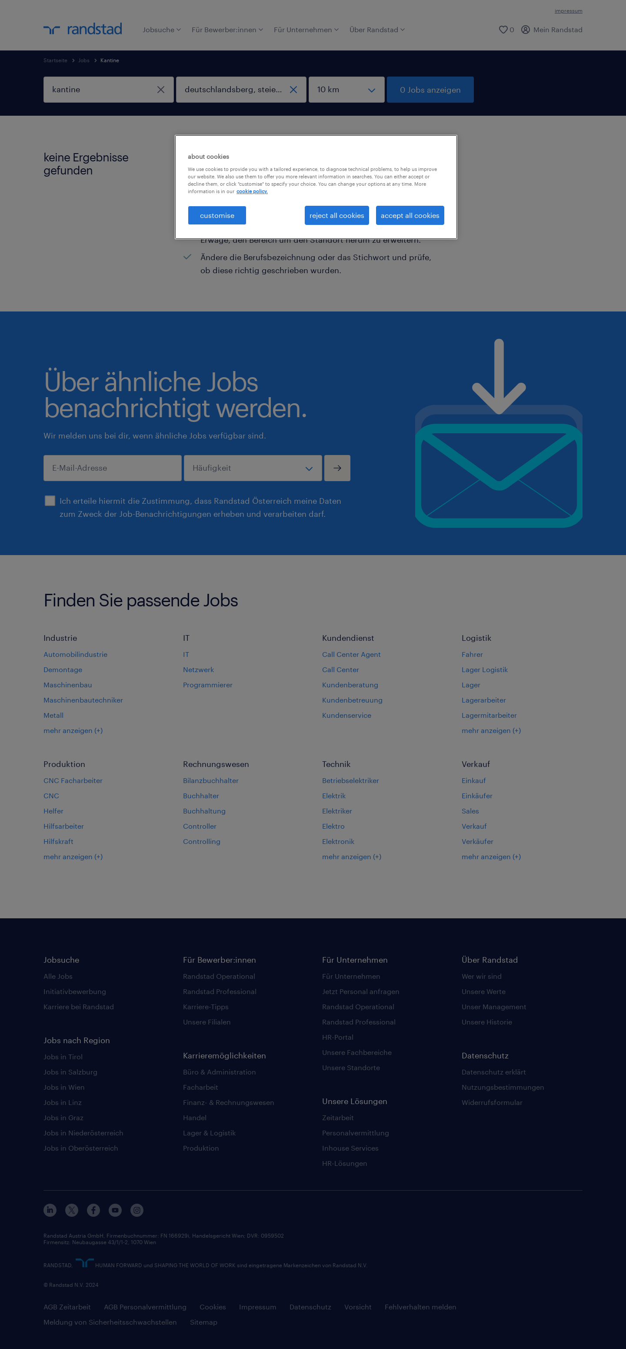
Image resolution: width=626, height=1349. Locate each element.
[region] (316, 187)
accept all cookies (410, 215)
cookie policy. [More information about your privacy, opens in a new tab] (252, 191)
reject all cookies (337, 215)
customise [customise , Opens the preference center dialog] (217, 215)
